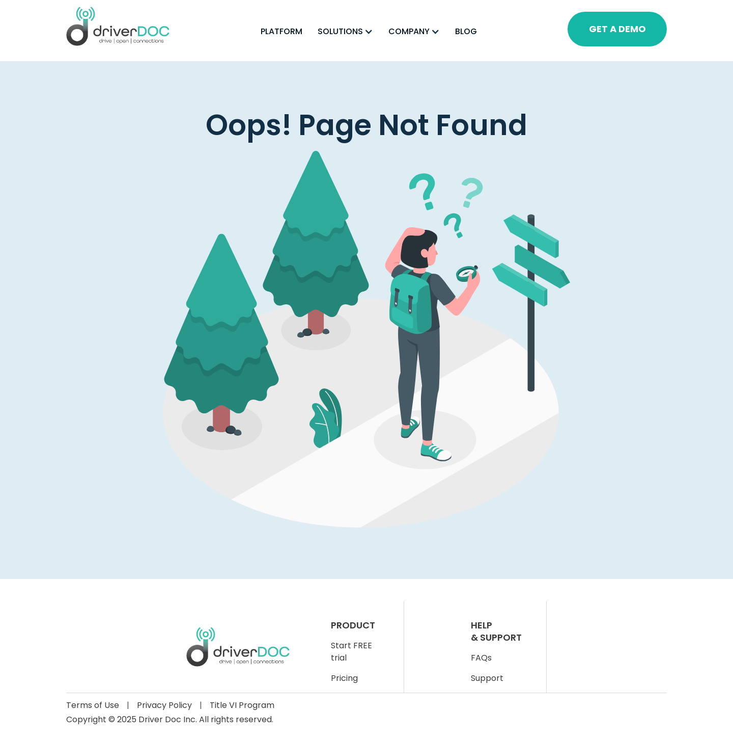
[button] (345, 31)
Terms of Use (92, 705)
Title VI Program (242, 705)
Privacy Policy (164, 705)
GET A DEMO (617, 28)
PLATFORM (281, 31)
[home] (118, 26)
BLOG (466, 31)
